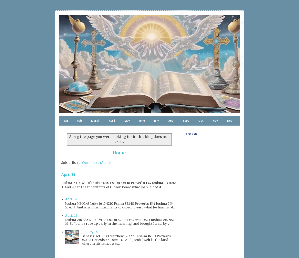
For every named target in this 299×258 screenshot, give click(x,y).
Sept (186, 120)
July (156, 120)
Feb (79, 120)
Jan (66, 120)
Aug (170, 120)
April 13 (71, 215)
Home (119, 153)
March (95, 120)
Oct (200, 120)
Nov (215, 120)
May (127, 120)
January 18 (89, 232)
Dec (229, 120)
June (142, 120)
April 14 (68, 174)
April (112, 120)
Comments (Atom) (96, 163)
